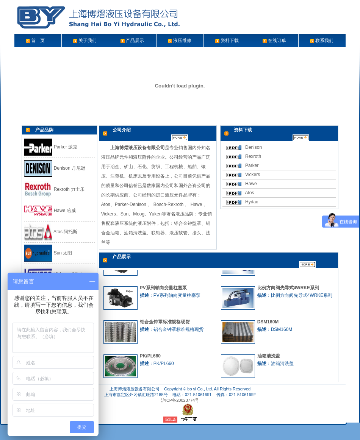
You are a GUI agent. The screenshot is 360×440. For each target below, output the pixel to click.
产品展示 (135, 40)
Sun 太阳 (48, 253)
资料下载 (230, 40)
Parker (251, 165)
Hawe (251, 183)
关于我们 (87, 40)
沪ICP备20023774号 (180, 400)
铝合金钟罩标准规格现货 (165, 323)
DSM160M (268, 323)
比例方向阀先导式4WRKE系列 (288, 289)
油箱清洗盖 (268, 357)
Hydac (251, 201)
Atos (249, 192)
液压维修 (182, 40)
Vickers (252, 174)
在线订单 (277, 40)
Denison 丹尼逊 (54, 168)
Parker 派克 (50, 147)
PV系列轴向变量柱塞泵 (163, 289)
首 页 (38, 40)
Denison (253, 147)
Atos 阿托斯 (50, 231)
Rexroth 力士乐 (54, 189)
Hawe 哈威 (49, 210)
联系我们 (324, 40)
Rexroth (253, 156)
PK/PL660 (150, 357)
